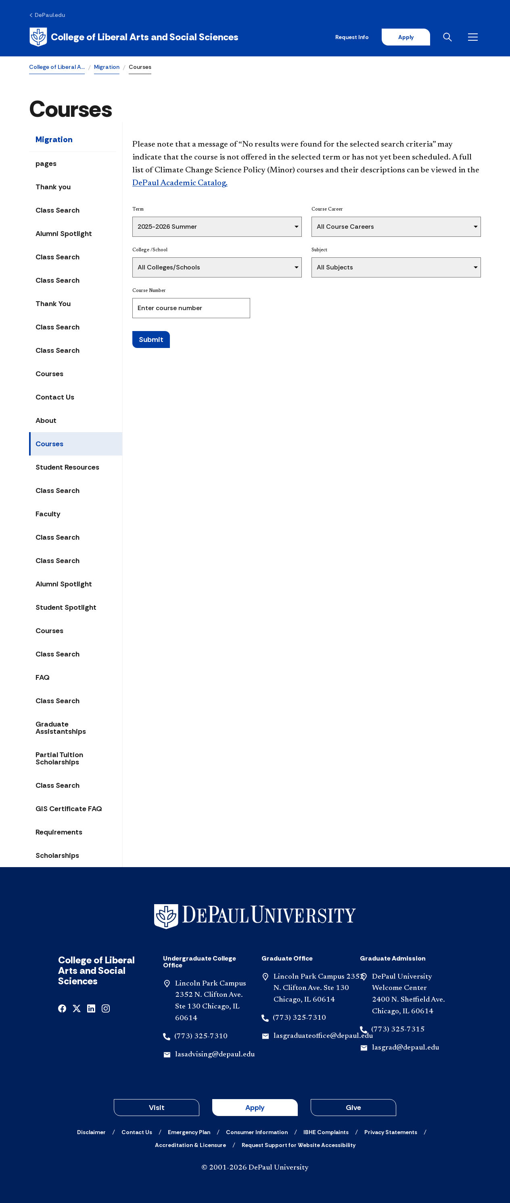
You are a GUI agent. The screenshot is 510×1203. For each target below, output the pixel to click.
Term (138, 209)
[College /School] (217, 267)
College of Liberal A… (57, 66)
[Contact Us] (136, 1132)
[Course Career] (396, 227)
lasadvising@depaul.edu (215, 1054)
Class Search (57, 210)
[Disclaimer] (91, 1132)
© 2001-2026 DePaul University (255, 1168)
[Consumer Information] (257, 1132)
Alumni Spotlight (64, 233)
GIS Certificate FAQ (69, 809)
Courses (49, 374)
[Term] (217, 227)
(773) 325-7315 (397, 1029)
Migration (106, 66)
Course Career (327, 209)
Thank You (53, 304)
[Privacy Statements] (390, 1132)
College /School (149, 250)
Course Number (149, 290)
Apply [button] (255, 1107)
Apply (406, 37)
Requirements (59, 832)
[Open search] (449, 37)
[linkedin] (91, 1008)
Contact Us (55, 397)
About (46, 420)
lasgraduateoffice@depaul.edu (323, 1036)
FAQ (43, 677)
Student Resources (67, 467)
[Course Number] (191, 308)
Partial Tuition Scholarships (59, 758)
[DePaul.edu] (47, 15)
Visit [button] (157, 1107)
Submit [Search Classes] (151, 339)
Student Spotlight (66, 607)
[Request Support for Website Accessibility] (298, 1145)
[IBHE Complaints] (326, 1132)
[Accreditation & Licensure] (190, 1145)
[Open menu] (474, 37)
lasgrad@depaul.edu (405, 1048)
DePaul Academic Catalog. (180, 183)
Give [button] (353, 1107)
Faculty (48, 514)
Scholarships (57, 855)
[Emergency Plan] (189, 1132)
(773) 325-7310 (201, 1036)
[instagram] (106, 1008)
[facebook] (62, 1008)
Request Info (352, 37)
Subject (319, 250)
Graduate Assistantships (61, 727)
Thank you (53, 187)
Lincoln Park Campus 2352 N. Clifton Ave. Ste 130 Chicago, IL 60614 (319, 988)
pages (46, 163)
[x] (77, 1008)
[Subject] (396, 267)
